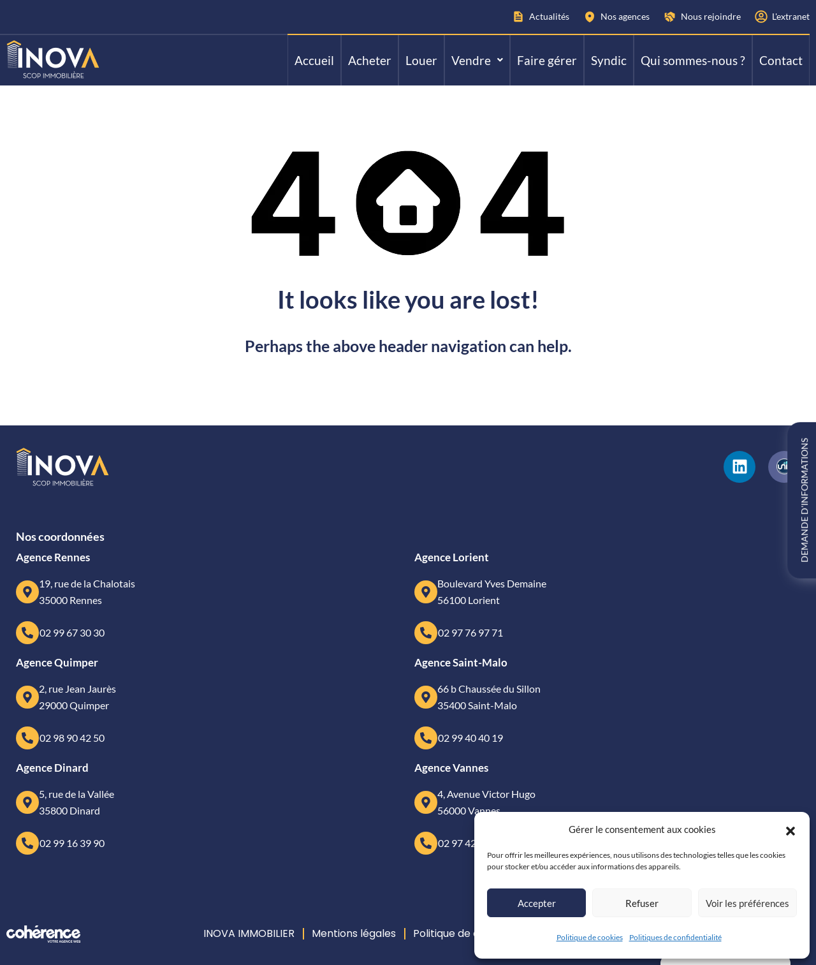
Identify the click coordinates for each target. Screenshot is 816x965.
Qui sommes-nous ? (693, 60)
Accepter (537, 903)
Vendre (477, 60)
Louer (421, 60)
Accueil (314, 60)
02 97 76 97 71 (470, 632)
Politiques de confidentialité (675, 937)
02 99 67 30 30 (72, 632)
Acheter (369, 60)
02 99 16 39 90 (72, 843)
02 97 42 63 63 (470, 843)
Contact (781, 60)
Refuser (642, 903)
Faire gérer (547, 60)
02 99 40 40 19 (470, 738)
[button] (790, 829)
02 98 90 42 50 (72, 738)
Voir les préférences (747, 903)
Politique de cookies (590, 937)
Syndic (609, 60)
